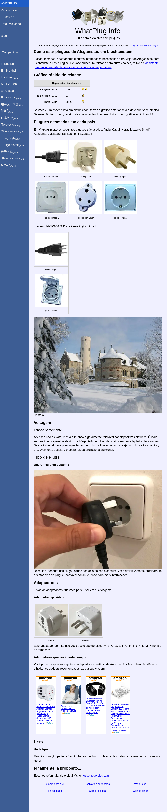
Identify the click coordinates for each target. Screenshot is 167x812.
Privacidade (56, 789)
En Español (9, 70)
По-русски (11, 125)
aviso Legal (140, 782)
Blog (5, 35)
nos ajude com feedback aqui (143, 45)
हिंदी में (8, 111)
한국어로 (10, 152)
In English (8, 63)
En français (12, 97)
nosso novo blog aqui (96, 774)
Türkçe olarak (13, 145)
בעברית (9, 165)
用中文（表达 (13, 104)
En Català (8, 90)
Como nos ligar (98, 789)
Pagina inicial (10, 10)
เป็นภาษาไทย (13, 158)
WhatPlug (12, 4)
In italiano (11, 77)
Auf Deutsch (10, 84)
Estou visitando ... (13, 23)
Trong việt (11, 138)
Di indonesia (13, 131)
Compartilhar (140, 789)
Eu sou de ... (10, 17)
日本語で (10, 118)
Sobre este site (56, 782)
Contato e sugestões (98, 782)
